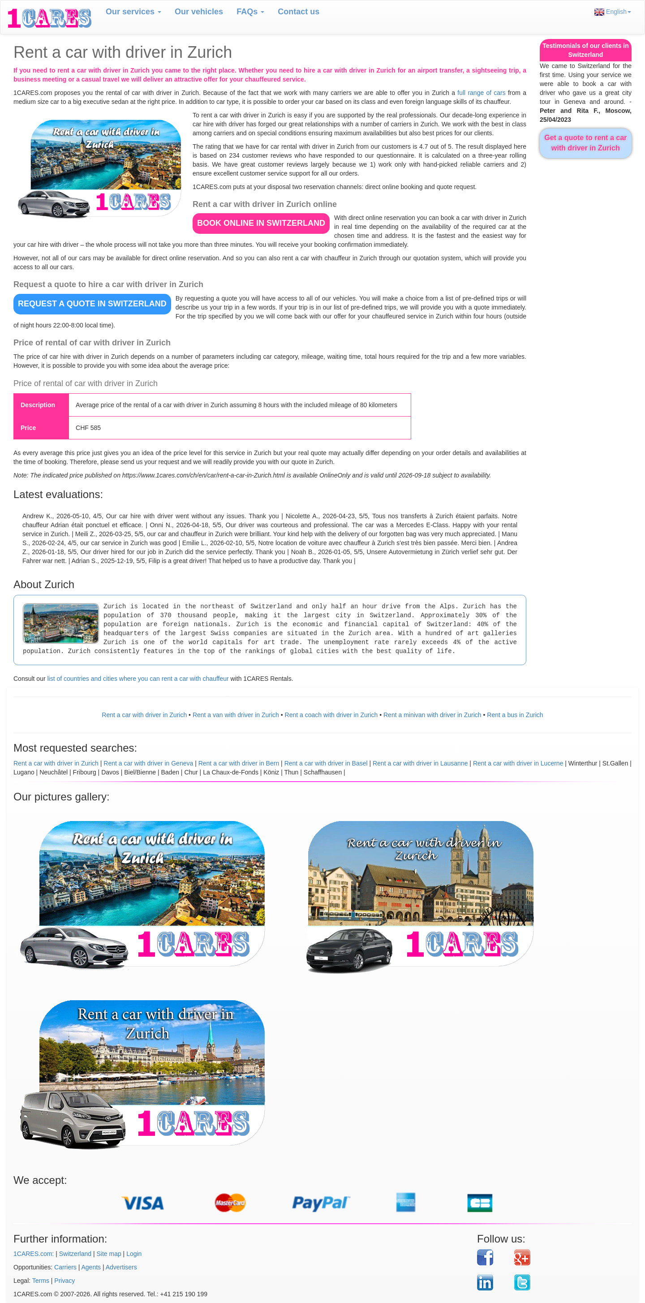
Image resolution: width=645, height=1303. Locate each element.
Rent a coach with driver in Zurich (331, 714)
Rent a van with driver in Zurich (236, 714)
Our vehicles (199, 11)
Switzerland (75, 1253)
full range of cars (481, 92)
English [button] (612, 12)
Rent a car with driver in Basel (326, 763)
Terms (40, 1280)
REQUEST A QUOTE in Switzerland (92, 303)
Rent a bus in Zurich (515, 714)
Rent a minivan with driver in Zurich (432, 714)
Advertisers (121, 1267)
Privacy (64, 1280)
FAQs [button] (250, 11)
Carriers (65, 1267)
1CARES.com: (33, 1253)
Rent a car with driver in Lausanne (420, 763)
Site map (108, 1253)
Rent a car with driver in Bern (239, 763)
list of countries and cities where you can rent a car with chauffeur (137, 678)
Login (134, 1253)
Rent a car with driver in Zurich (144, 714)
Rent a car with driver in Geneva (148, 763)
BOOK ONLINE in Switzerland (261, 223)
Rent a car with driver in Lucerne (518, 763)
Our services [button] (133, 11)
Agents (91, 1267)
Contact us (298, 11)
